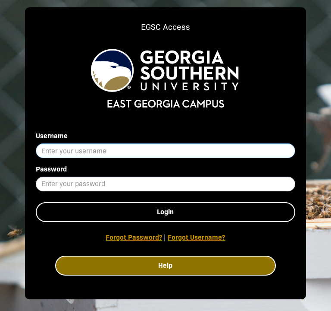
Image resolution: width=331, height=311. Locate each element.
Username (52, 136)
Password (51, 169)
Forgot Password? (134, 237)
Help (165, 265)
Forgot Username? (196, 237)
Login (165, 212)
